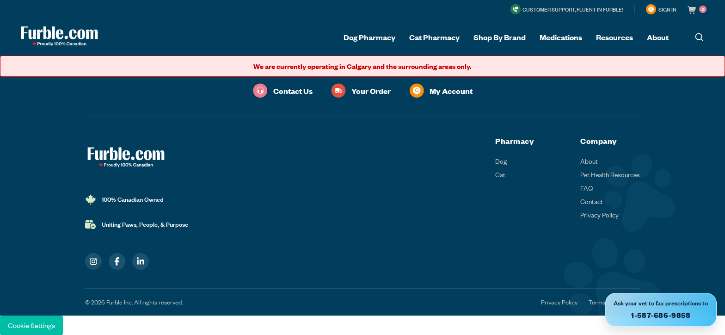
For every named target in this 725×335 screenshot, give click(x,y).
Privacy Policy (599, 215)
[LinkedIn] (140, 261)
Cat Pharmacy (434, 37)
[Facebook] (117, 261)
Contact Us (283, 90)
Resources (614, 37)
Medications (561, 37)
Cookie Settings (31, 325)
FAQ (586, 188)
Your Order (361, 90)
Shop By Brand (499, 37)
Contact (591, 201)
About (589, 161)
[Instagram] (93, 261)
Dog (501, 161)
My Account (441, 90)
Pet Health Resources (610, 174)
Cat (500, 174)
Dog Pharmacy (369, 37)
